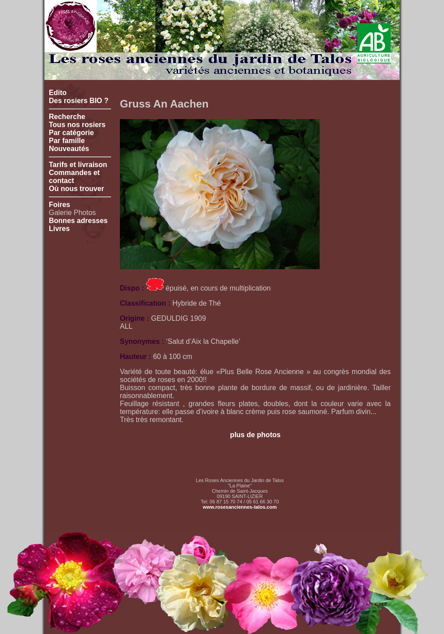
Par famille (67, 140)
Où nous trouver (76, 188)
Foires (59, 204)
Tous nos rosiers (77, 124)
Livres (59, 228)
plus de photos (255, 435)
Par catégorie (71, 132)
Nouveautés (69, 148)
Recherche (67, 116)
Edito (58, 92)
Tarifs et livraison (78, 164)
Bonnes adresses (78, 220)
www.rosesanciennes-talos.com (240, 507)
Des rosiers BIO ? (78, 100)
